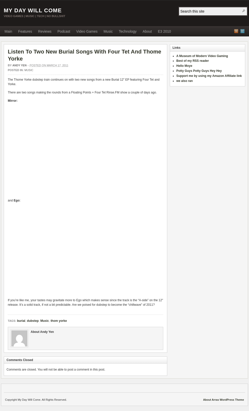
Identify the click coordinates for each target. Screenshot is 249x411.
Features (25, 31)
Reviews (45, 31)
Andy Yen (19, 65)
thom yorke (59, 321)
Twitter (242, 31)
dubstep (33, 321)
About (147, 31)
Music (108, 31)
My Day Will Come (33, 10)
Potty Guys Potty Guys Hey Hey (199, 71)
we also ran (184, 81)
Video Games (87, 31)
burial (21, 321)
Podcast (64, 31)
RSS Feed (236, 31)
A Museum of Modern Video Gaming (202, 56)
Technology (128, 31)
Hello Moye (184, 66)
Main (8, 31)
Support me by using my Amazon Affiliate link (209, 76)
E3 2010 (164, 31)
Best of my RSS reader (192, 61)
